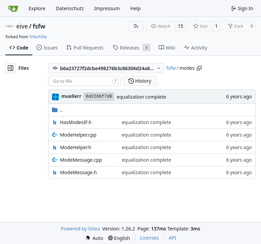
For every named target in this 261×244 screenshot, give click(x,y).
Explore (37, 8)
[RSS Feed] (136, 26)
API (172, 238)
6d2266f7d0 (99, 96)
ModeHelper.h (75, 147)
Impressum (107, 8)
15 (180, 26)
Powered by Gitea (80, 228)
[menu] (94, 238)
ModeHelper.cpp (78, 134)
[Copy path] (199, 68)
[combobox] (84, 81)
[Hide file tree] (10, 68)
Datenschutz (70, 8)
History (139, 81)
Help (135, 8)
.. (57, 109)
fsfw (39, 26)
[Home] (12, 8)
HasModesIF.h (75, 122)
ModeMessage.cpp (81, 160)
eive (22, 26)
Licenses (149, 238)
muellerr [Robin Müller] (71, 96)
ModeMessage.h (78, 172)
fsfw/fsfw (38, 37)
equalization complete (141, 97)
